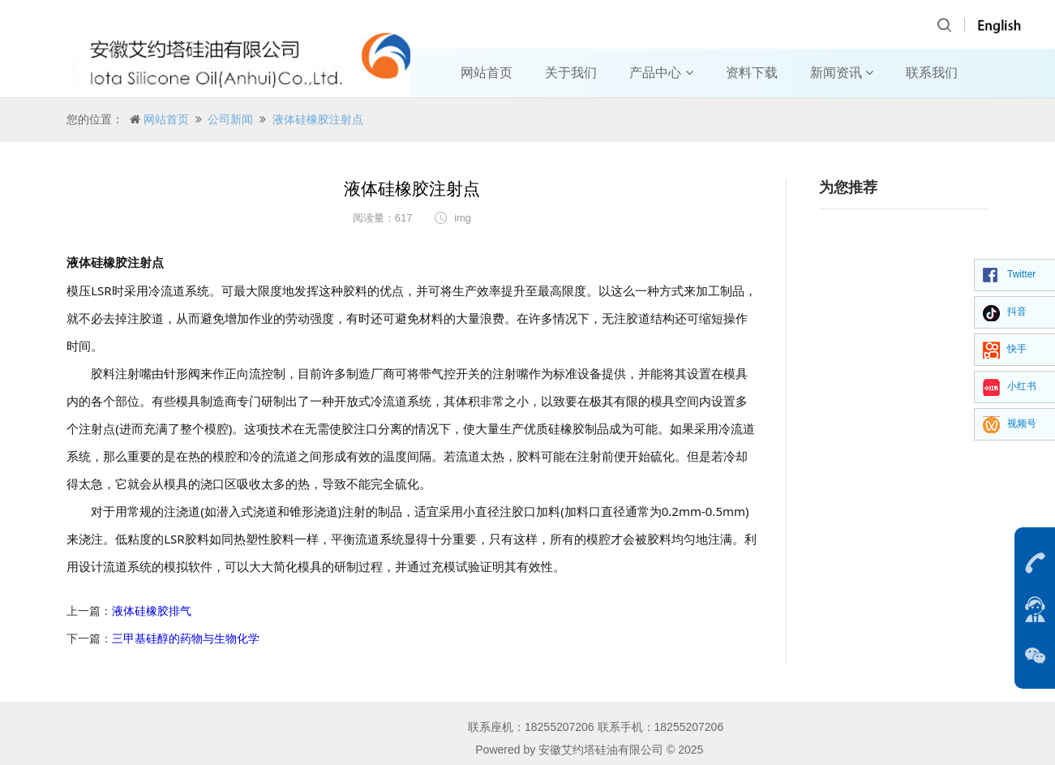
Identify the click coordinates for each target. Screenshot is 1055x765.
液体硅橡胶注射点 (317, 119)
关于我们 (571, 73)
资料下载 (752, 73)
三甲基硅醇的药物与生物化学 (185, 638)
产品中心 (661, 73)
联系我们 (932, 73)
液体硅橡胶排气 (151, 610)
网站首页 (486, 73)
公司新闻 (230, 119)
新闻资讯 (841, 73)
